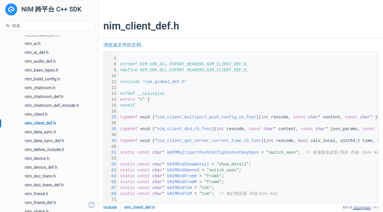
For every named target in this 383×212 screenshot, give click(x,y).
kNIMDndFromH (182, 176)
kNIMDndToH (179, 188)
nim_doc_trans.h (40, 176)
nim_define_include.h (44, 149)
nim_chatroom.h (40, 87)
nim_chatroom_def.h (44, 96)
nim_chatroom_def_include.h (52, 105)
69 (110, 193)
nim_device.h (37, 158)
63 (110, 176)
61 (110, 170)
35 (110, 129)
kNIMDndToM (179, 193)
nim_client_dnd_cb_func (184, 129)
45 (110, 140)
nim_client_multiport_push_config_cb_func (206, 117)
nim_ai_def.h (37, 52)
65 (110, 182)
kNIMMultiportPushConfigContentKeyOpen (213, 152)
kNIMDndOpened (183, 170)
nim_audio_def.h (40, 61)
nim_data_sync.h (40, 132)
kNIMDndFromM (182, 182)
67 (110, 188)
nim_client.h (36, 114)
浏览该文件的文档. (122, 45)
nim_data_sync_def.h (44, 140)
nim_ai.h (33, 43)
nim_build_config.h (42, 79)
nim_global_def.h (164, 82)
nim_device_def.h (41, 167)
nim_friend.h (36, 193)
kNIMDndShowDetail (188, 164)
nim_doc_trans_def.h (44, 185)
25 (110, 117)
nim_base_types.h (41, 70)
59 (110, 164)
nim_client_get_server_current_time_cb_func (209, 140)
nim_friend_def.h (40, 202)
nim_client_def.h (40, 123)
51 (110, 152)
